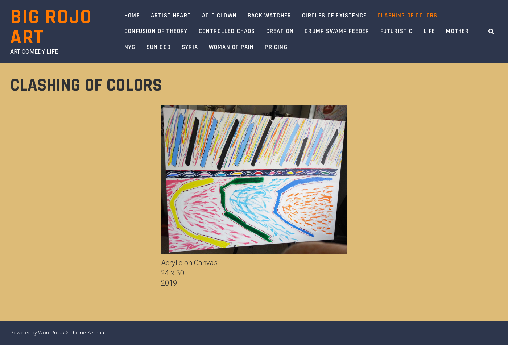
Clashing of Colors (407, 16)
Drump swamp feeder (337, 31)
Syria (190, 47)
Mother (457, 31)
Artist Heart (171, 16)
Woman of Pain (231, 47)
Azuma (96, 333)
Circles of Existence (334, 16)
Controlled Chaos (227, 31)
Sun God (158, 47)
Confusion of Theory (156, 31)
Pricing (276, 47)
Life (429, 31)
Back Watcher (269, 16)
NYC (130, 47)
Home (132, 16)
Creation (280, 31)
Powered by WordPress (37, 333)
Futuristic (396, 31)
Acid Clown (219, 16)
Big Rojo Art (51, 27)
